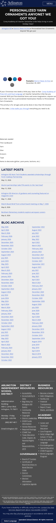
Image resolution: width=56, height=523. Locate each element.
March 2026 (5, 233)
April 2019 (36, 351)
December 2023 (7, 317)
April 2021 (36, 280)
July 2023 (4, 332)
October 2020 (37, 298)
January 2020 (37, 326)
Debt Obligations (46, 396)
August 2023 (6, 329)
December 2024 (7, 280)
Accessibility (27, 393)
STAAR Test (26, 432)
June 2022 (35, 236)
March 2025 (5, 270)
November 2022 (7, 357)
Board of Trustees (29, 459)
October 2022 (6, 360)
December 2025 (7, 242)
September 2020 (38, 301)
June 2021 (35, 273)
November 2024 (7, 283)
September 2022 (38, 227)
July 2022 (35, 233)
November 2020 (38, 295)
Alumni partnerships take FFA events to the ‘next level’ (22, 185)
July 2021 (35, 270)
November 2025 (7, 245)
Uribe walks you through (19, 109)
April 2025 (5, 267)
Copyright (26, 415)
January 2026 (6, 239)
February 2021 (37, 286)
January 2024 (6, 314)
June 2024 (5, 298)
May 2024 (4, 301)
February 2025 (6, 273)
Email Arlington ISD (9, 428)
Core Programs (46, 431)
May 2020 (35, 314)
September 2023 (7, 326)
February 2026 (6, 236)
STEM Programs (46, 451)
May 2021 (35, 276)
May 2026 (4, 227)
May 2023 (4, 338)
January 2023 (6, 351)
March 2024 (5, 307)
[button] (49, 3)
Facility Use (44, 399)
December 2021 (38, 255)
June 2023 (5, 335)
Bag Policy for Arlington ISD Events (27, 404)
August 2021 (36, 267)
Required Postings (29, 429)
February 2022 (37, 249)
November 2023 (7, 320)
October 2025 (6, 249)
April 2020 (36, 317)
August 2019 (36, 341)
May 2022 (35, 239)
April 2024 (5, 304)
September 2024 (7, 289)
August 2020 (36, 304)
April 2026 (5, 230)
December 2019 (38, 329)
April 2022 (36, 242)
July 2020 (35, 307)
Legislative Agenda (29, 484)
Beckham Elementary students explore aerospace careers (23, 212)
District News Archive (42, 81)
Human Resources (29, 427)
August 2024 (6, 292)
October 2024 (6, 286)
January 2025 (6, 276)
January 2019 (37, 357)
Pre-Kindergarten (46, 445)
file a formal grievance (23, 514)
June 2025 (5, 261)
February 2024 (6, 310)
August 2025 (6, 255)
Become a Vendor (47, 393)
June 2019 (35, 345)
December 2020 (38, 292)
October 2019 (37, 335)
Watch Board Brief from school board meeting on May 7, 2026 (25, 204)
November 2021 (38, 258)
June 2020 (35, 310)
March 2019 (36, 354)
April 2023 (5, 341)
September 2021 (38, 264)
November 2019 (38, 332)
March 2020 (36, 320)
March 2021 (36, 283)
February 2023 (6, 348)
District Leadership (29, 418)
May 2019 (35, 348)
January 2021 (37, 289)
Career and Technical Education (44, 426)
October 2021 (37, 261)
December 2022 (7, 354)
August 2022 (36, 230)
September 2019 (38, 338)
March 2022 (36, 245)
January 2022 (37, 252)
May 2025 (4, 264)
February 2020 (37, 323)
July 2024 (4, 295)
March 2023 (5, 345)
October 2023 (6, 323)
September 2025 (7, 252)
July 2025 (4, 258)
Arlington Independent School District (23, 520)
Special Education (47, 448)
